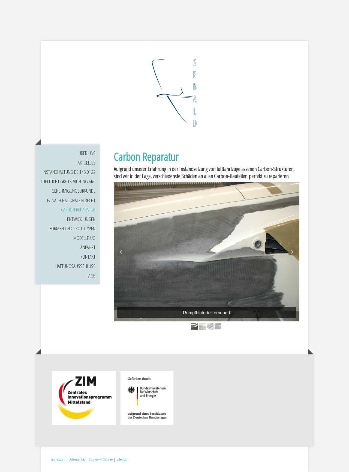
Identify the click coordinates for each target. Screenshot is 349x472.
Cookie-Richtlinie (101, 459)
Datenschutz (77, 459)
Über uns (87, 153)
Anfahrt (87, 247)
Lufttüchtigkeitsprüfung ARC (68, 181)
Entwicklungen (81, 219)
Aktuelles (86, 162)
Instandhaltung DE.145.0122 (69, 171)
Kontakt (87, 256)
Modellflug (84, 237)
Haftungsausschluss (75, 266)
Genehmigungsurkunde (73, 190)
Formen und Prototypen (72, 228)
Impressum (57, 459)
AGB (91, 275)
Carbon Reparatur (78, 209)
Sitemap (122, 459)
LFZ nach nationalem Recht (70, 200)
